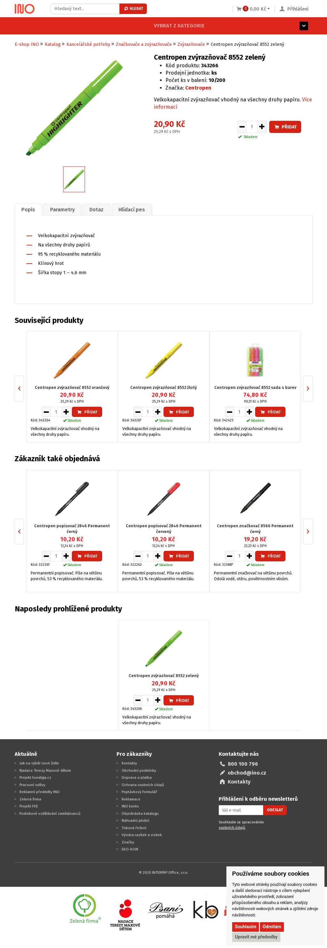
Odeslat (275, 809)
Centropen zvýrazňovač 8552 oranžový (72, 386)
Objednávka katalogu (140, 813)
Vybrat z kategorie (40, 26)
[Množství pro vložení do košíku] (252, 127)
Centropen (198, 88)
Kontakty (129, 762)
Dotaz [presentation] (100, 209)
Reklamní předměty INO (39, 791)
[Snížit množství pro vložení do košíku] (242, 127)
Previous (23, 388)
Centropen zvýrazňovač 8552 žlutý (163, 386)
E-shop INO (27, 44)
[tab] (29, 209)
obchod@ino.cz (247, 772)
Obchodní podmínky (139, 770)
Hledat (133, 8)
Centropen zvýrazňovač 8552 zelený (164, 675)
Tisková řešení (134, 827)
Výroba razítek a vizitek (142, 834)
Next (312, 388)
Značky (128, 841)
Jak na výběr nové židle (39, 762)
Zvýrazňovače (191, 44)
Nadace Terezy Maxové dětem (45, 770)
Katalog (53, 44)
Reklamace (131, 798)
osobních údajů (232, 827)
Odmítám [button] (272, 926)
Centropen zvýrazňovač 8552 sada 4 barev (255, 386)
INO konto (130, 805)
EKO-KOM (130, 848)
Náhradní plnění (135, 820)
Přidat (285, 127)
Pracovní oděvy (32, 784)
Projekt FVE (28, 805)
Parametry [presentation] (64, 209)
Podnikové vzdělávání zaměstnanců (49, 813)
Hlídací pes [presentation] (136, 209)
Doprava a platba (137, 777)
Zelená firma (30, 798)
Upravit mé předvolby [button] (256, 936)
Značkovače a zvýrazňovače (144, 44)
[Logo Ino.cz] (24, 9)
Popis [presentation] (29, 209)
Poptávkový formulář (139, 791)
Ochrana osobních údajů (143, 784)
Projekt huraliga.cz (35, 777)
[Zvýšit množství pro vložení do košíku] (262, 127)
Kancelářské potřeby (88, 44)
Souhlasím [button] (245, 926)
